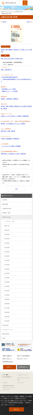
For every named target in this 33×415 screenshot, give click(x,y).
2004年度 (6, 321)
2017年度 (6, 264)
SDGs (3, 338)
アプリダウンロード (7, 329)
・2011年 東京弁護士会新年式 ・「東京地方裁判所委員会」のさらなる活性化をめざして (16, 79)
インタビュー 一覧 (9, 221)
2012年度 (6, 286)
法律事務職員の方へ (23, 367)
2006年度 (6, 312)
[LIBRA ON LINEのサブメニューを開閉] (30, 217)
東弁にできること (7, 358)
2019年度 (6, 256)
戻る (16, 189)
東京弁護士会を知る (8, 361)
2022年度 (6, 243)
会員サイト (9, 367)
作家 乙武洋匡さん (6, 69)
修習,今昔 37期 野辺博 (8, 131)
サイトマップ (20, 382)
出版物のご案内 (6, 212)
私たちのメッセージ (7, 195)
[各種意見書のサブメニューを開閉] (30, 204)
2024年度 (6, 234)
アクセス (5, 382)
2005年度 (6, 316)
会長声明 (4, 200)
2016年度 (6, 269)
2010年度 (6, 295)
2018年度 (6, 260)
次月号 (28, 21)
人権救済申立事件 (6, 208)
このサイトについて (22, 374)
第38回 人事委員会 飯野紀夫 (9, 98)
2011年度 (6, 290)
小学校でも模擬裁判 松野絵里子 (10, 138)
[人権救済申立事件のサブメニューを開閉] (30, 208)
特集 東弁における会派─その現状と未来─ (12, 58)
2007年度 (6, 308)
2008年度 (6, 303)
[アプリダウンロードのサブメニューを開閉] (30, 330)
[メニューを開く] (30, 2)
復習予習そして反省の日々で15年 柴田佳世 (13, 153)
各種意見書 (5, 204)
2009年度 (6, 299)
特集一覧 (6, 225)
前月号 (4, 21)
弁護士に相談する (7, 356)
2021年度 (6, 247)
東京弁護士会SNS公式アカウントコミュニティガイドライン (9, 387)
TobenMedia (5, 325)
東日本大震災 (5, 334)
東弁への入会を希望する (23, 356)
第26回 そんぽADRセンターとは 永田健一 (13, 123)
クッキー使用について (12, 400)
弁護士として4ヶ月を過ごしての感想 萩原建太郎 (15, 116)
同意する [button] (16, 409)
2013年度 (6, 282)
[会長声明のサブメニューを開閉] (30, 200)
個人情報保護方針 (7, 377)
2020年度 (6, 251)
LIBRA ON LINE (6, 217)
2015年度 (6, 273)
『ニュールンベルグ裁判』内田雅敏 (11, 146)
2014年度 (6, 277)
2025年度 (6, 230)
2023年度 (6, 238)
